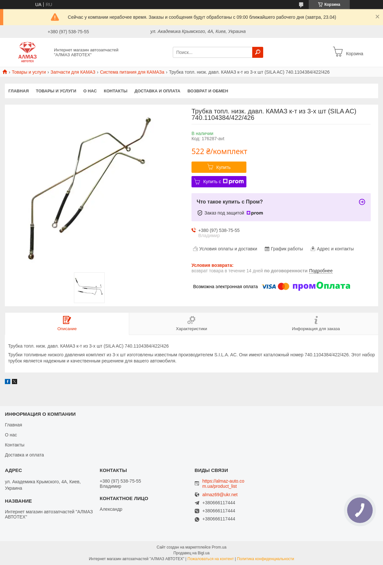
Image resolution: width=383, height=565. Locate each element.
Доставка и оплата (157, 91)
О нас (90, 91)
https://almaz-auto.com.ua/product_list (223, 483)
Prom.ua (219, 547)
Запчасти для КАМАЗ (73, 72)
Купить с (223, 181)
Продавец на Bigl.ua (191, 553)
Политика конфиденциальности (265, 559)
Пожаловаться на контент (211, 559)
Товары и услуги (29, 72)
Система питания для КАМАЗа (132, 72)
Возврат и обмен (208, 91)
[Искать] (257, 52)
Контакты (116, 91)
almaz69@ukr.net (220, 494)
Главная (18, 91)
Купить (223, 167)
